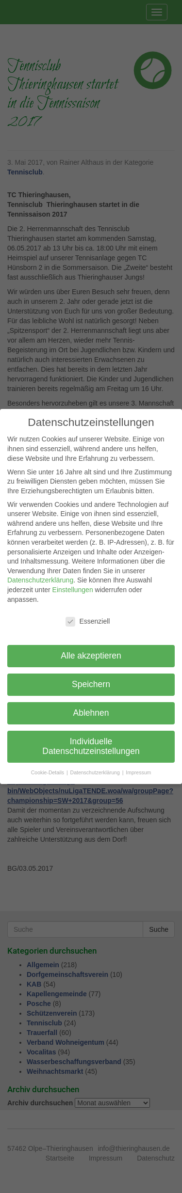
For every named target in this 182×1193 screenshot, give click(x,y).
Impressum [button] (138, 772)
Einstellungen (72, 590)
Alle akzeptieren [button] (91, 655)
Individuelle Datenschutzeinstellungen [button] (90, 746)
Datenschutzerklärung (40, 580)
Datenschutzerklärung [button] (95, 772)
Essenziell (88, 621)
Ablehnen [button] (91, 713)
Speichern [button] (91, 684)
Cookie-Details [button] (48, 772)
